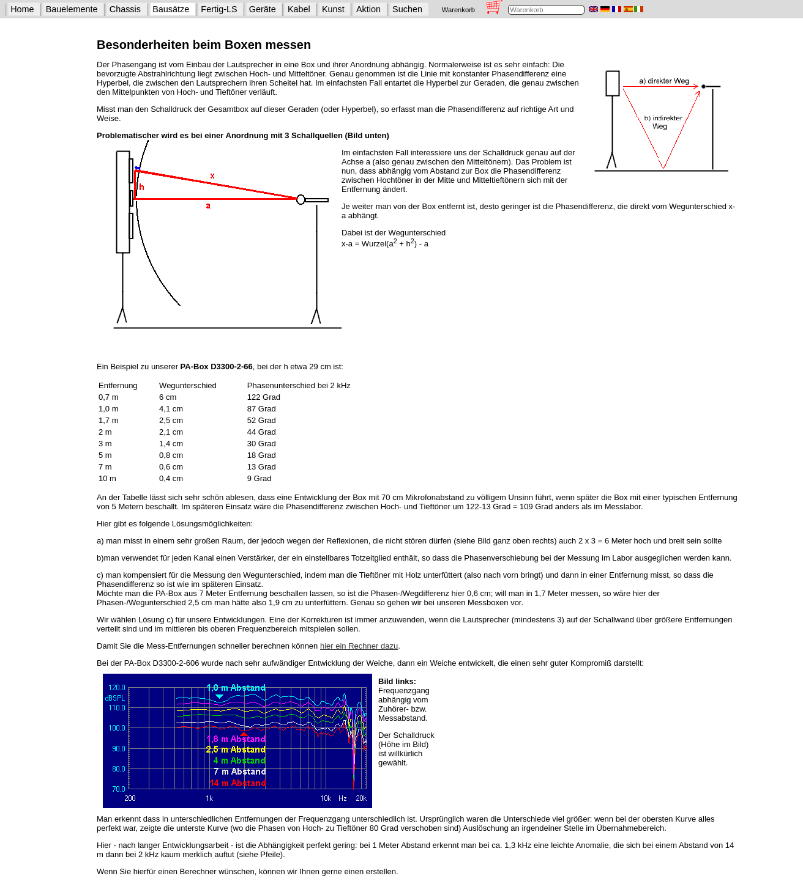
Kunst (333, 9)
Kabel (299, 9)
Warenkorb (458, 9)
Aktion (368, 9)
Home (22, 9)
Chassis (125, 9)
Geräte (262, 9)
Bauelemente (72, 9)
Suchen (407, 9)
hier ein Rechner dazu (359, 645)
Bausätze (170, 9)
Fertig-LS (219, 9)
